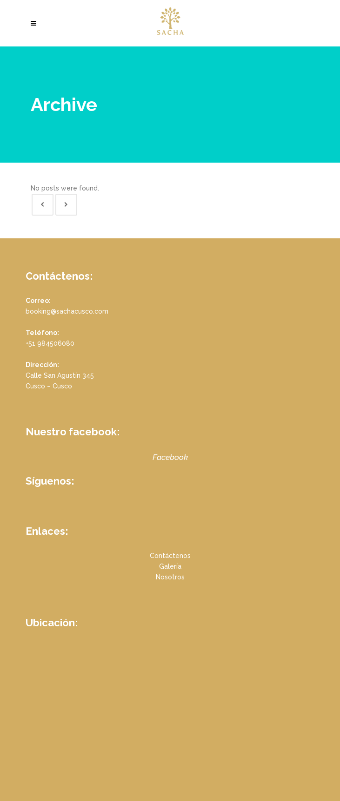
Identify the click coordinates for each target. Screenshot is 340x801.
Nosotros (170, 577)
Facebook (170, 457)
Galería (170, 566)
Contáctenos (170, 555)
